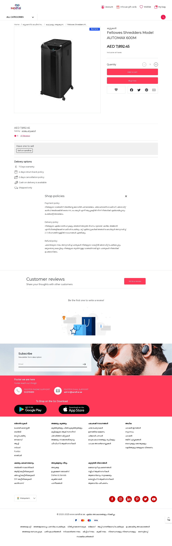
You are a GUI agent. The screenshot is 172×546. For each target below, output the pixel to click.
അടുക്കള (55, 467)
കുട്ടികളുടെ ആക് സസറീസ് (63, 431)
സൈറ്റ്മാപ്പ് (143, 531)
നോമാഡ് (18, 439)
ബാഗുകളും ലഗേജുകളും (135, 443)
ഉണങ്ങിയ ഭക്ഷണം (96, 431)
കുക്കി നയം (101, 531)
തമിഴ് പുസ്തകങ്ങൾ (133, 439)
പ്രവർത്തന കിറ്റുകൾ (60, 435)
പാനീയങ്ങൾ (56, 483)
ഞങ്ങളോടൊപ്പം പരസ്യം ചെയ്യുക (49, 526)
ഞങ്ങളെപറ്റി (25, 526)
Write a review (135, 281)
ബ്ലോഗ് (91, 526)
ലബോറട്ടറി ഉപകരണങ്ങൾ (99, 467)
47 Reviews (25, 135)
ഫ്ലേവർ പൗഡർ (95, 435)
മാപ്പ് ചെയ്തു (19, 435)
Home (16, 24)
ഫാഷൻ (128, 435)
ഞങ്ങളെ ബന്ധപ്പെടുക (32, 531)
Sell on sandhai (24, 150)
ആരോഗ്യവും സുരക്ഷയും (100, 475)
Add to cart (132, 72)
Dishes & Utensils (58, 475)
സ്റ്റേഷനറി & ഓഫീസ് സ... (33, 24)
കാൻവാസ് (19, 483)
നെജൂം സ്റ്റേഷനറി (29, 131)
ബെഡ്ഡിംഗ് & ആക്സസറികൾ (101, 479)
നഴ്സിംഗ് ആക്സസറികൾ (98, 471)
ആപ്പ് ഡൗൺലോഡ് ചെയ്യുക (110, 526)
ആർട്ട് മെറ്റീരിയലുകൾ (23, 471)
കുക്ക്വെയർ (56, 479)
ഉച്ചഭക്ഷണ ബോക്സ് (60, 471)
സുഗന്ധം (129, 431)
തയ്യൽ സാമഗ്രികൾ (24, 467)
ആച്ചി (16, 443)
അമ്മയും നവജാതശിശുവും (63, 439)
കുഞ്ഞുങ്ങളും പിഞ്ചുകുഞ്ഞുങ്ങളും (66, 428)
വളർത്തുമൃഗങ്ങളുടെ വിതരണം (139, 447)
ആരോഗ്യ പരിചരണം (98, 483)
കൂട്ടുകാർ (111, 28)
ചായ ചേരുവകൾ (95, 428)
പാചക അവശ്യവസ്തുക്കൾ (99, 443)
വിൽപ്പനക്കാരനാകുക (76, 526)
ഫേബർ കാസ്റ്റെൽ (21, 428)
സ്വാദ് (17, 447)
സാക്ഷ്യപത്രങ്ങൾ (85, 536)
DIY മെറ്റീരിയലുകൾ (22, 479)
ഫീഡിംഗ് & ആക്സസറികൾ (63, 443)
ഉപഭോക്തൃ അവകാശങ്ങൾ (138, 526)
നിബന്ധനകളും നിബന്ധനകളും (122, 531)
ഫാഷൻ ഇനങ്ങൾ (133, 428)
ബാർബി (17, 431)
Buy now (132, 80)
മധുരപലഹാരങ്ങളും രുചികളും (101, 439)
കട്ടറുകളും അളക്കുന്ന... (55, 24)
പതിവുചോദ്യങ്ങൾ (52, 531)
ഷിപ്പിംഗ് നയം (88, 531)
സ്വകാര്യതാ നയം (71, 531)
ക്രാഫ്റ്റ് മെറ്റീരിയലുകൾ (24, 475)
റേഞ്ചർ (18, 455)
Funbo (17, 451)
